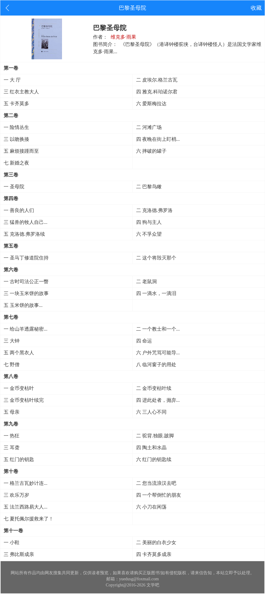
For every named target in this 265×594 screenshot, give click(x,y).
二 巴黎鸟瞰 (149, 186)
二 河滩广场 (149, 127)
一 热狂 (11, 435)
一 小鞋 (11, 542)
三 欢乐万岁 (16, 495)
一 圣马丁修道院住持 (26, 257)
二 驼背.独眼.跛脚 (155, 435)
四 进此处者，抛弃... (158, 400)
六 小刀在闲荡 (151, 506)
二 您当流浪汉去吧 (156, 483)
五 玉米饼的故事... (23, 305)
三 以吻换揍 (16, 139)
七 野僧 (11, 364)
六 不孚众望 (149, 234)
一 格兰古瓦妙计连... (25, 483)
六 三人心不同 (151, 412)
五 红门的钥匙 (19, 459)
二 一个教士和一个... (158, 329)
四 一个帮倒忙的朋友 (158, 495)
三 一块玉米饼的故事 (26, 293)
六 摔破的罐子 (151, 151)
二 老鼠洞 (146, 281)
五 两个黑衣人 (19, 352)
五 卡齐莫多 (16, 103)
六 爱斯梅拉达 (151, 103)
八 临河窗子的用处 (156, 364)
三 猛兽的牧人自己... (25, 222)
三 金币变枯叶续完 (24, 400)
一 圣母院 (14, 186)
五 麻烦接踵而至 (21, 151)
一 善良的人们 (19, 210)
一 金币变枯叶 (19, 388)
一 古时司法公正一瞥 (26, 281)
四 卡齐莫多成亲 (153, 554)
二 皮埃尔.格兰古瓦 (156, 79)
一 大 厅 (12, 79)
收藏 (256, 8)
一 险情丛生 (16, 127)
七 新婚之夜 (16, 162)
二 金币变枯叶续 (153, 388)
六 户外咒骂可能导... (158, 352)
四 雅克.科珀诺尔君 (156, 91)
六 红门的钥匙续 (153, 459)
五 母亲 (11, 412)
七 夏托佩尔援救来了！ (28, 518)
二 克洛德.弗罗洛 (154, 210)
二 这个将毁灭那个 (156, 257)
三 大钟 (11, 340)
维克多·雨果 (123, 37)
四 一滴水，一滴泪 (156, 293)
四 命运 (144, 340)
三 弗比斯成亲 (19, 554)
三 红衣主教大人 (21, 91)
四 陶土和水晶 (151, 447)
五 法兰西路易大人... (25, 506)
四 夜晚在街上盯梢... (158, 139)
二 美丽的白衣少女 (156, 542)
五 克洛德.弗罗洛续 (24, 234)
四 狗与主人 (149, 222)
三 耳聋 (11, 447)
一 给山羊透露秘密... (25, 329)
